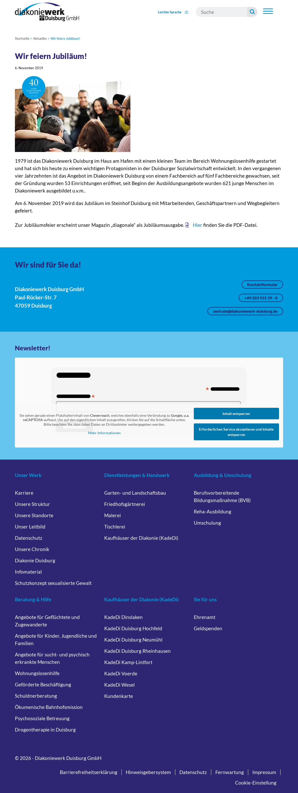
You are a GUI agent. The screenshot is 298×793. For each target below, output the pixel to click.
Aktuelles (40, 38)
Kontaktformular (262, 284)
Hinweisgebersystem (148, 772)
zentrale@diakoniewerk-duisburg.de (245, 311)
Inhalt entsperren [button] (236, 413)
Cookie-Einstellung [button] (255, 783)
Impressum (264, 772)
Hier (197, 225)
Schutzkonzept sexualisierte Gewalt (53, 583)
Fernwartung (229, 772)
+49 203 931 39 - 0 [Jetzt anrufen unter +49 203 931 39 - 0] (260, 298)
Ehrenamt (204, 617)
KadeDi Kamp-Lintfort (128, 662)
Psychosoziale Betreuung (42, 718)
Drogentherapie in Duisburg (45, 730)
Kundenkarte (118, 696)
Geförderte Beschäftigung (43, 684)
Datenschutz (28, 538)
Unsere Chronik (32, 549)
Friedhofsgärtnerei (124, 504)
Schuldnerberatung (36, 696)
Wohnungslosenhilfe (37, 673)
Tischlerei (114, 527)
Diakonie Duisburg (35, 560)
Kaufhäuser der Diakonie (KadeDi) (141, 538)
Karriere (24, 493)
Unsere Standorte (34, 515)
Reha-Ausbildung (212, 511)
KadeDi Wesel (119, 685)
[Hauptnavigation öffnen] (268, 11)
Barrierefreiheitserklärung (88, 772)
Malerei (112, 515)
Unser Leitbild (30, 527)
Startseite (22, 38)
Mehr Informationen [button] (104, 433)
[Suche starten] (252, 12)
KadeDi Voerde (120, 673)
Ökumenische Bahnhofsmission (49, 707)
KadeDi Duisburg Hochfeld (133, 628)
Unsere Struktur (32, 504)
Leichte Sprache (173, 12)
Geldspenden (208, 628)
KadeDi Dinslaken (123, 617)
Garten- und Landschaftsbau (135, 493)
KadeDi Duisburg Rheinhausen (137, 651)
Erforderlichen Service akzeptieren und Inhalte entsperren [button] (236, 432)
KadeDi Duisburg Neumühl (133, 640)
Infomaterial (28, 572)
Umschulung (207, 523)
